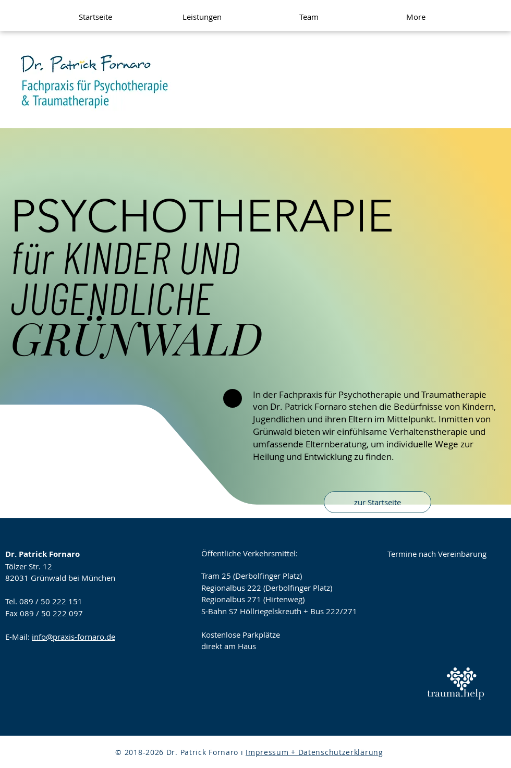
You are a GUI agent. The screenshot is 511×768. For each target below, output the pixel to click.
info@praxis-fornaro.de (73, 636)
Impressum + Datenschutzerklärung (314, 752)
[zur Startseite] (377, 502)
